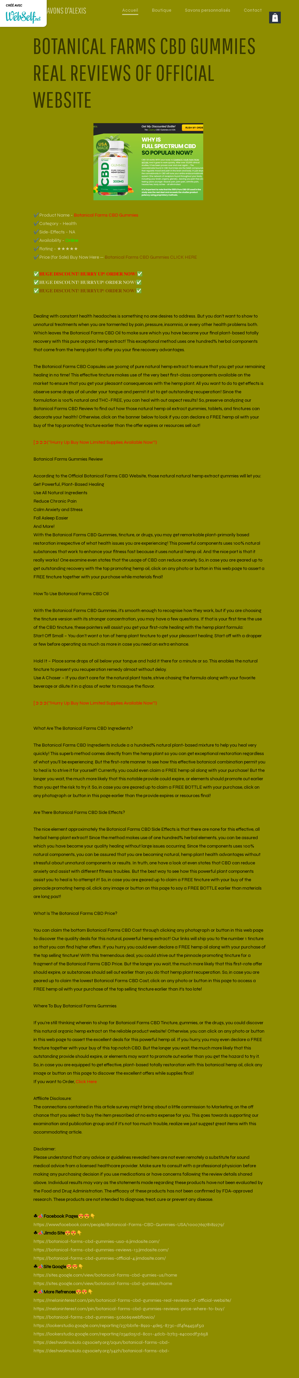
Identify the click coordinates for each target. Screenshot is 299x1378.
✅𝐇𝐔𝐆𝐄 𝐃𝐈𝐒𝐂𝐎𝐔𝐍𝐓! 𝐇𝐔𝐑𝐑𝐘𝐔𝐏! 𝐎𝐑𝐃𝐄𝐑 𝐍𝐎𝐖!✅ (87, 282)
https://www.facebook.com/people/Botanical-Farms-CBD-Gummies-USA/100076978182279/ (128, 1225)
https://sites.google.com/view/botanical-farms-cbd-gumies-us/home (105, 1275)
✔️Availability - (55, 240)
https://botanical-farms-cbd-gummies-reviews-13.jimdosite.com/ (101, 1250)
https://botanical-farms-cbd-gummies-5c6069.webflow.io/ (94, 1317)
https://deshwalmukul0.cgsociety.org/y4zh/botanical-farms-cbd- (101, 1351)
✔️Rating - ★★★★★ (55, 249)
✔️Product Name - (85, 215)
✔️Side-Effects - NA (54, 232)
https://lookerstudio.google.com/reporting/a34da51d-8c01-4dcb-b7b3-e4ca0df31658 (120, 1334)
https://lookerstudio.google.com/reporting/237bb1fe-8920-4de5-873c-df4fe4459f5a (118, 1325)
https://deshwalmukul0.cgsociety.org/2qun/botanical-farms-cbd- (101, 1342)
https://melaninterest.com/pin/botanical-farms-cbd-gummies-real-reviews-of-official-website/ (132, 1300)
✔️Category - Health (55, 223)
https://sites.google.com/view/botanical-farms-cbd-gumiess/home (102, 1283)
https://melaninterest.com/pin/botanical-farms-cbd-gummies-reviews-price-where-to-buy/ (128, 1309)
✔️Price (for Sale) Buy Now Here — (115, 257)
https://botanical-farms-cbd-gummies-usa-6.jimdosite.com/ (96, 1241)
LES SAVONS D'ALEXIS (59, 10)
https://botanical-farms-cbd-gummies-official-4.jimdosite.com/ (99, 1258)
